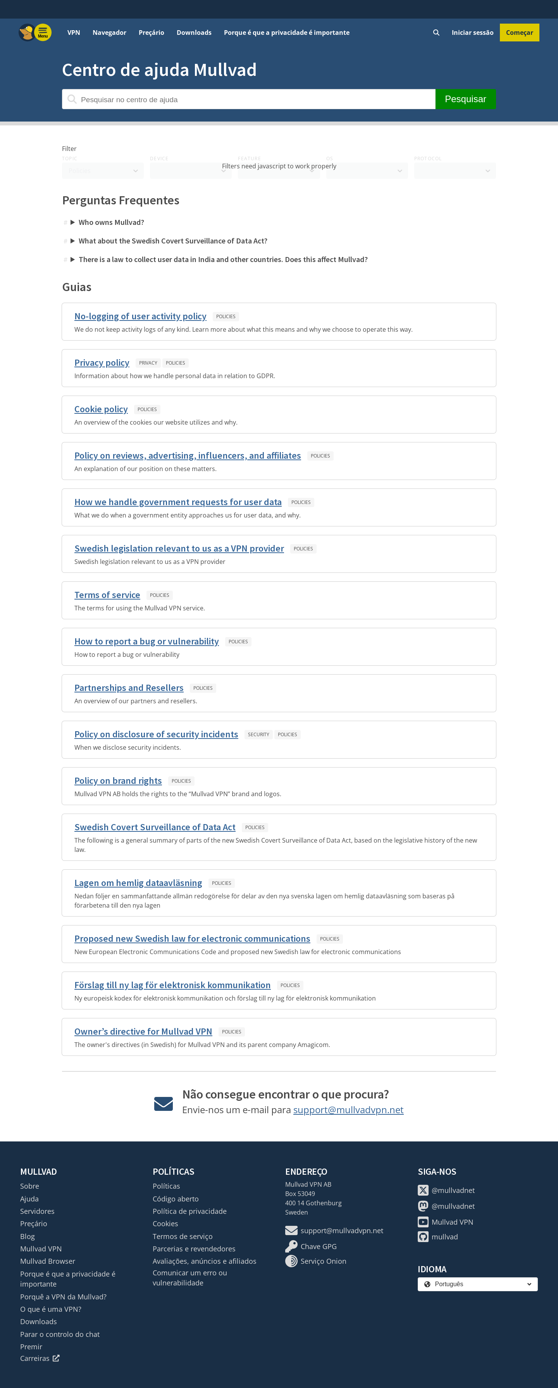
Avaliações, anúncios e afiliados (205, 1261)
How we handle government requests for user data (178, 502)
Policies (226, 316)
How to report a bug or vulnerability (146, 641)
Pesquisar (465, 99)
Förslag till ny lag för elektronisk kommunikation (172, 985)
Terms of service (107, 595)
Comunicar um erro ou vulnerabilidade (190, 1277)
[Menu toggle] (43, 32)
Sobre (29, 1186)
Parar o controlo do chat (60, 1334)
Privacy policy (101, 362)
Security (258, 734)
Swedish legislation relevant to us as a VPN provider (179, 548)
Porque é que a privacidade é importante (287, 32)
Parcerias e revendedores (194, 1248)
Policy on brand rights (118, 781)
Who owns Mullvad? (111, 222)
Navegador (109, 32)
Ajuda (29, 1198)
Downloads (194, 32)
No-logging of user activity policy (140, 316)
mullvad (438, 1236)
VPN (73, 32)
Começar (519, 32)
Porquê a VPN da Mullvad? (63, 1296)
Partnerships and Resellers (129, 688)
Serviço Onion (315, 1261)
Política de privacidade (190, 1211)
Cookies (165, 1223)
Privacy (148, 363)
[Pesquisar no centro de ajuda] (249, 99)
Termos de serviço (183, 1236)
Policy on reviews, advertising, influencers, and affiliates (187, 455)
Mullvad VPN (41, 1248)
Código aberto (176, 1198)
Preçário (151, 32)
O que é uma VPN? (50, 1309)
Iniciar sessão (473, 32)
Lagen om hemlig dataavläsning (138, 883)
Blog (27, 1236)
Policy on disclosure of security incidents (156, 734)
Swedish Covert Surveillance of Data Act (155, 827)
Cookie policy (101, 409)
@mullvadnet (446, 1190)
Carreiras (40, 1358)
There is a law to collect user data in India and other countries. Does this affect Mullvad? (223, 259)
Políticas (166, 1186)
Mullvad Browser (47, 1261)
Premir (31, 1346)
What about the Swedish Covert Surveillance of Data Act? (173, 240)
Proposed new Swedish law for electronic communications (192, 938)
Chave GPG (311, 1246)
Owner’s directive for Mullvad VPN (143, 1031)
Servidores (37, 1211)
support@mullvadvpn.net (348, 1109)
